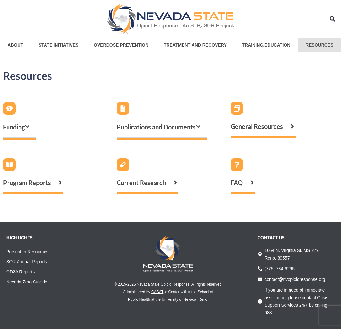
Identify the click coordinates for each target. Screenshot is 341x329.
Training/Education (266, 44)
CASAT (157, 292)
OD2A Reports (20, 271)
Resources (319, 44)
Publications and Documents (156, 127)
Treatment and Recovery (195, 44)
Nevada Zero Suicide (26, 281)
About (15, 44)
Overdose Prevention (121, 44)
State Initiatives (59, 44)
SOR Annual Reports (26, 261)
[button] (333, 19)
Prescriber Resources (27, 251)
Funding (14, 127)
